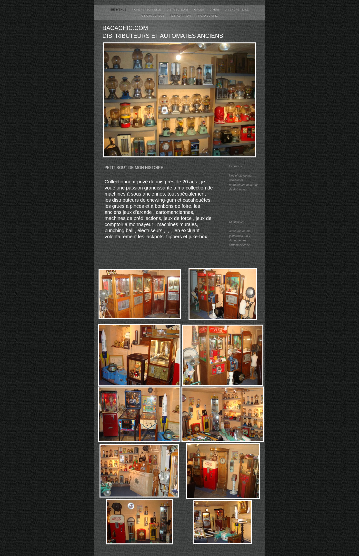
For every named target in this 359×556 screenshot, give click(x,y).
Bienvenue (118, 9)
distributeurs (178, 9)
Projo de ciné (207, 15)
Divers (214, 9)
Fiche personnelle (147, 9)
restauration (180, 15)
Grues (199, 9)
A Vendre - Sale (237, 9)
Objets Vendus (153, 15)
